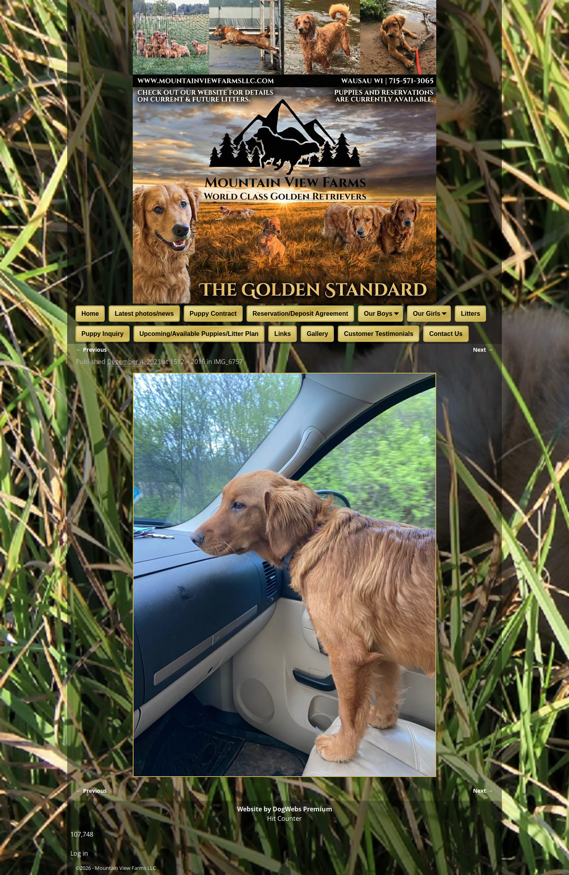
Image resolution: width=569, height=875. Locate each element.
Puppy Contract (213, 313)
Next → (483, 349)
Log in (79, 853)
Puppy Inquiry (102, 333)
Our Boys (383, 314)
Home (90, 313)
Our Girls (431, 314)
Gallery (317, 333)
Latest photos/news (144, 313)
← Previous (91, 349)
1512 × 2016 (187, 361)
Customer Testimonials (378, 333)
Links (282, 333)
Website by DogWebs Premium (284, 809)
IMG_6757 (228, 361)
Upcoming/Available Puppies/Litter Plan (199, 333)
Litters (470, 313)
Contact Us (445, 333)
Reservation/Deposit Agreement (300, 313)
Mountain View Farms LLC (125, 867)
